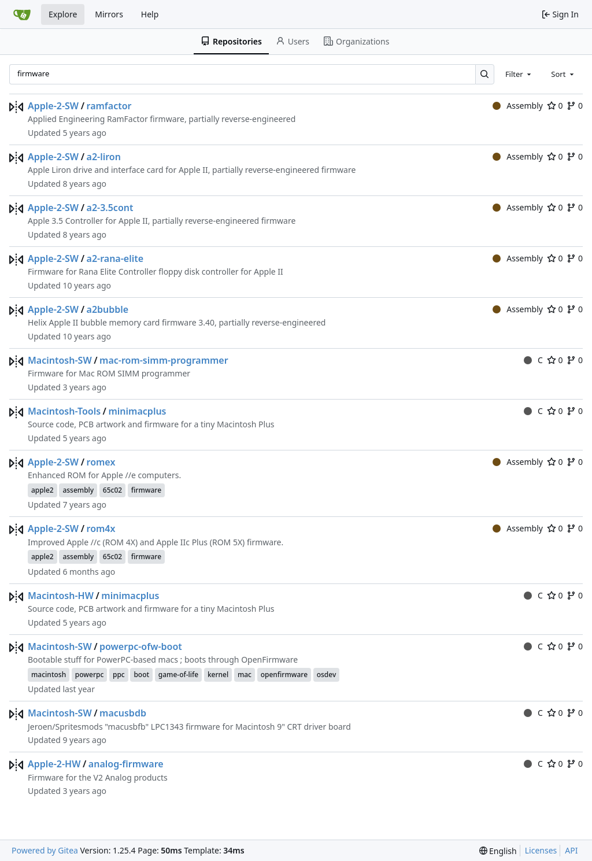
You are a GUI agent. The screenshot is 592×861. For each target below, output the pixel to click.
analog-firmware (126, 764)
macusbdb (122, 713)
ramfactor (109, 106)
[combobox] (519, 74)
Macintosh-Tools (64, 411)
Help (150, 14)
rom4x (101, 528)
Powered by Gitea (45, 850)
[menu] (498, 850)
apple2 (42, 490)
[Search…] (484, 74)
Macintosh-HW (61, 595)
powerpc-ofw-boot (140, 646)
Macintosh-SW (60, 360)
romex (101, 462)
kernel (218, 674)
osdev (326, 674)
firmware (146, 490)
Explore (63, 14)
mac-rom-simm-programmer (163, 360)
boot (141, 674)
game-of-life (178, 674)
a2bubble (108, 309)
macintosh (48, 674)
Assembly (518, 105)
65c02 (112, 490)
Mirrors (109, 14)
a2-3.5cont (110, 207)
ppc (119, 674)
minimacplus (137, 411)
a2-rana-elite (115, 258)
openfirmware (284, 674)
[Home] (22, 14)
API (571, 850)
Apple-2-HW (54, 764)
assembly (78, 490)
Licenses (541, 850)
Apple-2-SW (53, 106)
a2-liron (104, 156)
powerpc (89, 674)
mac (244, 674)
